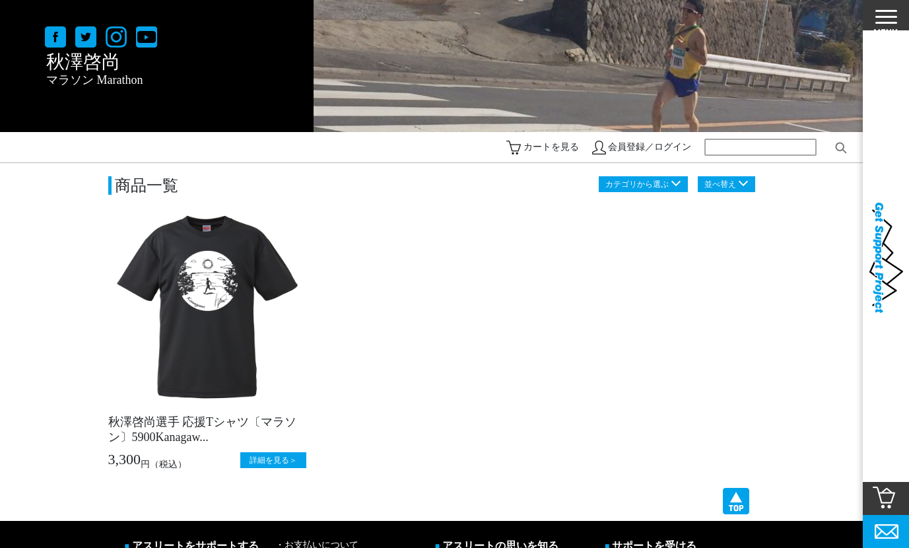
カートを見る (551, 147)
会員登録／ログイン (649, 147)
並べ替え (720, 184)
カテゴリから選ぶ (637, 184)
